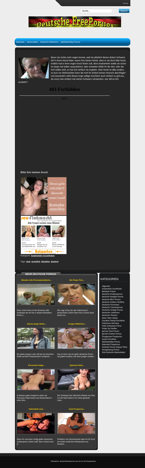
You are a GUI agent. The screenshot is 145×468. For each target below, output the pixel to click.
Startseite (20, 42)
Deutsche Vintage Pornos (112, 310)
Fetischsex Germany (110, 323)
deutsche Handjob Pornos (112, 297)
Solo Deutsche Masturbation (113, 352)
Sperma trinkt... (77, 365)
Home (125, 3)
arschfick (35, 261)
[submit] (124, 11)
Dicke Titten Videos (110, 318)
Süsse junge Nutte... (36, 324)
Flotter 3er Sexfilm (109, 328)
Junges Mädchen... (77, 324)
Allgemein (106, 286)
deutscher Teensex (110, 315)
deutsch (54, 261)
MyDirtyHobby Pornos (70, 42)
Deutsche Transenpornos (112, 307)
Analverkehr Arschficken (43, 255)
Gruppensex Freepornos (112, 337)
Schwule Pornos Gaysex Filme (114, 347)
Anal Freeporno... (77, 409)
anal (28, 261)
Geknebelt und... (36, 409)
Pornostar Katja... (36, 365)
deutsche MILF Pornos (111, 299)
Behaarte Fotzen (109, 291)
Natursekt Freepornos (111, 344)
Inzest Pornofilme (109, 339)
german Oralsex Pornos (112, 334)
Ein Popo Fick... (76, 280)
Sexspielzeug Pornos (110, 350)
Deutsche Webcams (49, 42)
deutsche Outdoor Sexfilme (113, 302)
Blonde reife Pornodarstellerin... (36, 280)
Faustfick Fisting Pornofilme (113, 321)
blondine (45, 261)
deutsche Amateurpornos (112, 294)
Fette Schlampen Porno (111, 326)
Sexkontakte (32, 42)
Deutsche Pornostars (110, 305)
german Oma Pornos (110, 331)
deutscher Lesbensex (111, 313)
